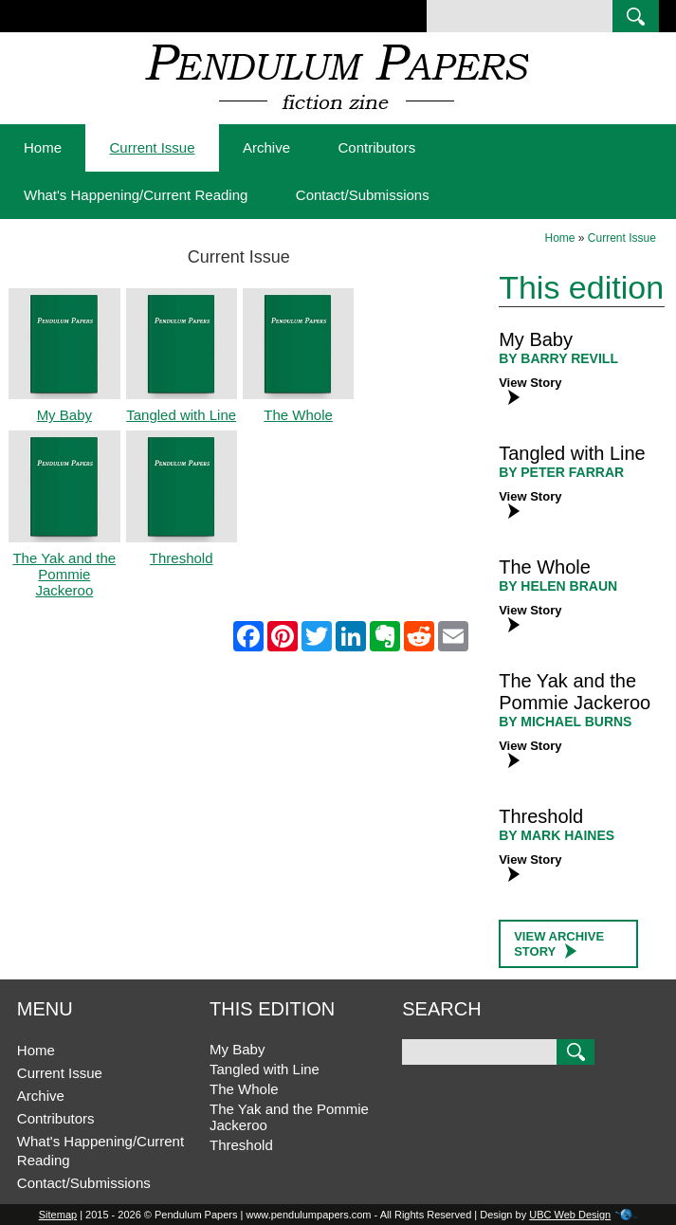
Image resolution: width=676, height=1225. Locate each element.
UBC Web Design (570, 1214)
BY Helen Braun (558, 586)
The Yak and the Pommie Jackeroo (574, 691)
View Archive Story (559, 944)
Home (43, 147)
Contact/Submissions (362, 195)
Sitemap (58, 1214)
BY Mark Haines (556, 835)
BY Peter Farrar (561, 472)
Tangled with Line (572, 453)
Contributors (376, 147)
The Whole (545, 567)
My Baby (536, 339)
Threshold (541, 816)
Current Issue (151, 147)
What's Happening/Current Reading (135, 195)
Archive (266, 147)
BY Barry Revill (558, 358)
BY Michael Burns (565, 721)
